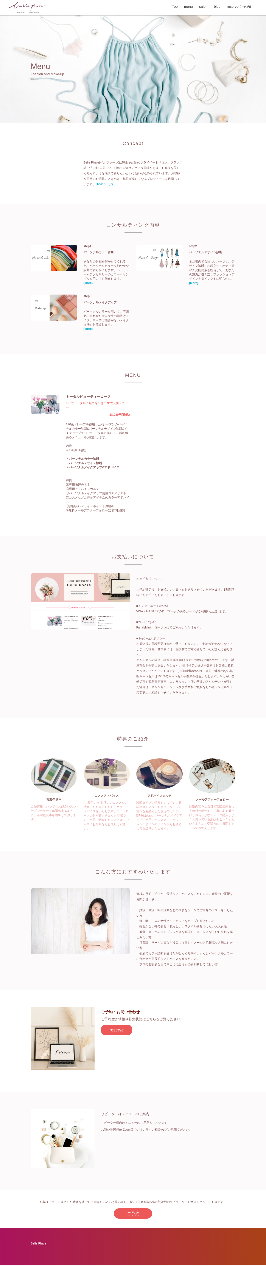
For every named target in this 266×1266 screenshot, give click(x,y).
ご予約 (133, 1214)
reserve (118, 1030)
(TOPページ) (104, 184)
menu (185, 6)
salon (200, 6)
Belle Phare (38, 1244)
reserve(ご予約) (236, 6)
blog (214, 6)
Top (171, 6)
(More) (88, 283)
